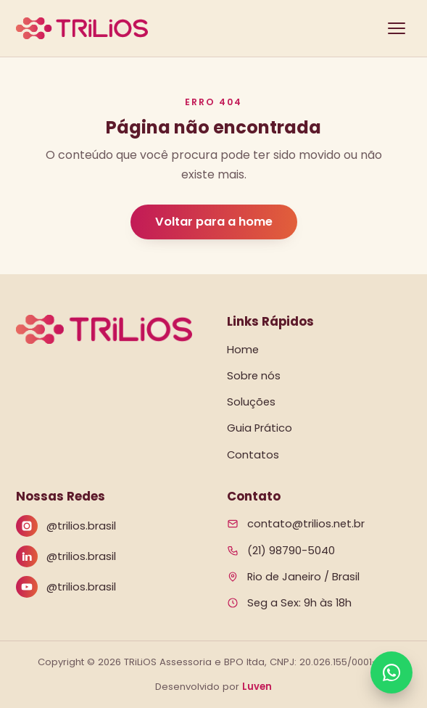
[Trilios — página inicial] (82, 28)
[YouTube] (108, 587)
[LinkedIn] (108, 556)
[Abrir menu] (396, 28)
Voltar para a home (214, 221)
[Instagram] (108, 526)
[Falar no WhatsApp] (391, 672)
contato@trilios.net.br (306, 523)
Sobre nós (254, 376)
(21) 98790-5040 (291, 550)
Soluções (251, 402)
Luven (257, 686)
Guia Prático (259, 428)
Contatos (253, 455)
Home (243, 349)
